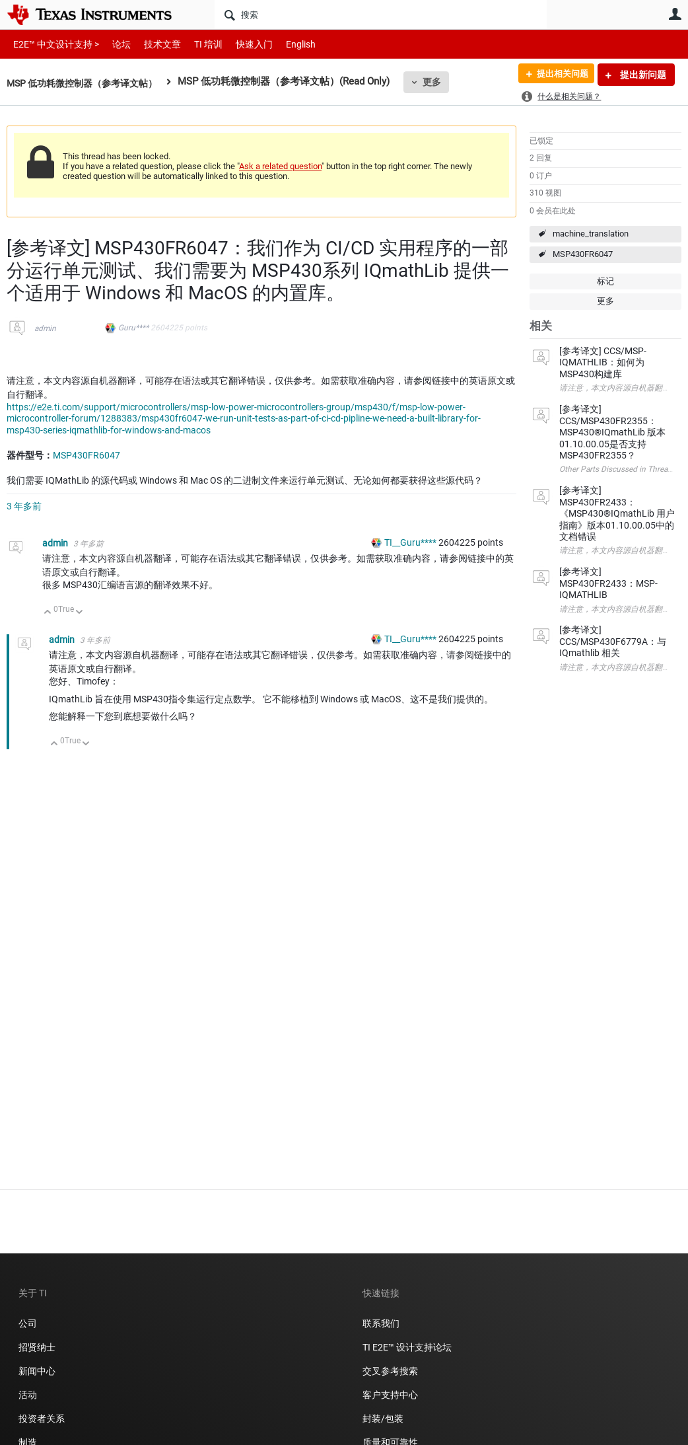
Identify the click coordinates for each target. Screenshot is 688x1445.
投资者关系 (41, 1418)
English (284, 44)
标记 (605, 281)
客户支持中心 (390, 1394)
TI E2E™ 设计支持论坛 (407, 1347)
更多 (443, 82)
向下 (79, 612)
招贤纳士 (36, 1347)
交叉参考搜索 (390, 1371)
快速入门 (241, 44)
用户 (674, 13)
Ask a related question (280, 166)
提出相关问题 (558, 74)
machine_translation (591, 234)
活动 (27, 1394)
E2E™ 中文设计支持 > (52, 44)
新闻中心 (36, 1371)
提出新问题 (642, 74)
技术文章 (153, 44)
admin (45, 328)
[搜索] (381, 14)
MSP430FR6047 (583, 254)
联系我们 (380, 1323)
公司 (27, 1323)
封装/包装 (382, 1418)
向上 (47, 612)
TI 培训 (197, 44)
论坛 (114, 44)
